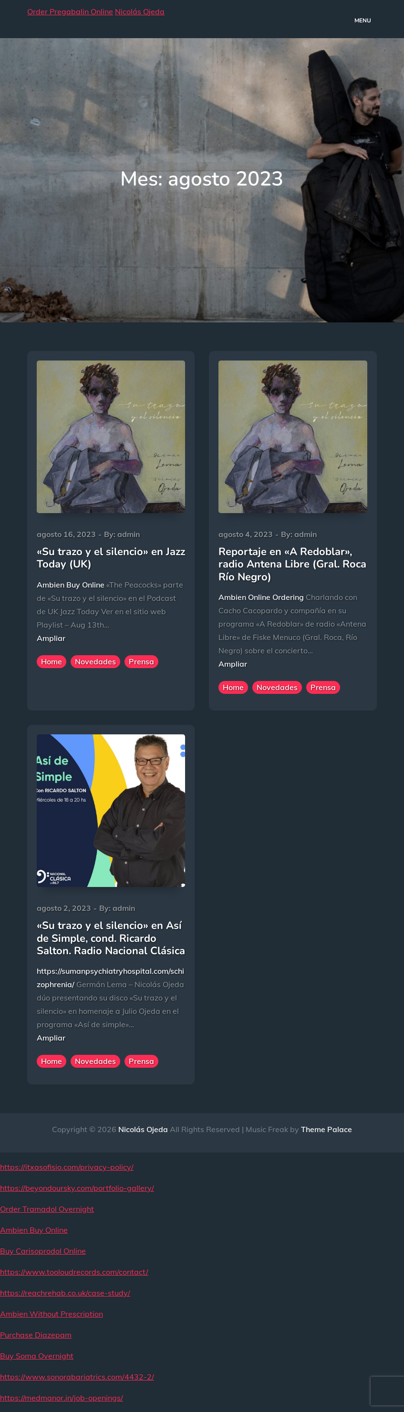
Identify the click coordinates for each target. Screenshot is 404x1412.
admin (128, 534)
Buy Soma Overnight (36, 1355)
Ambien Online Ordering (261, 597)
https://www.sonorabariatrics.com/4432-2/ (77, 1376)
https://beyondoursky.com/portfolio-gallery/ (77, 1188)
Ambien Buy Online (70, 584)
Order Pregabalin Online (70, 11)
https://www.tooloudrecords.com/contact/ (74, 1272)
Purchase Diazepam (36, 1335)
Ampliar (51, 638)
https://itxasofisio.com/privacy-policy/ (67, 1167)
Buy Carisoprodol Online (43, 1251)
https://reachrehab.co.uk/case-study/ (65, 1293)
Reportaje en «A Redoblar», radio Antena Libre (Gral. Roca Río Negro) (292, 564)
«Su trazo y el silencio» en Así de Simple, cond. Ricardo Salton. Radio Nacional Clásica (111, 938)
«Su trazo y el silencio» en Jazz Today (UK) (111, 558)
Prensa (141, 661)
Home (51, 661)
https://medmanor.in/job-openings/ (61, 1397)
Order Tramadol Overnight (47, 1209)
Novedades (95, 661)
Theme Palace (326, 1129)
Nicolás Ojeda (140, 11)
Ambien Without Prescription (51, 1314)
